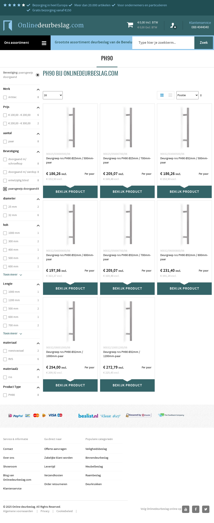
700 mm (13, 325)
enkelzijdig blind (18, 180)
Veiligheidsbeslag (96, 449)
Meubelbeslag (94, 467)
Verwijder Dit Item (38, 75)
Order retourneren (55, 484)
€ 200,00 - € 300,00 (19, 123)
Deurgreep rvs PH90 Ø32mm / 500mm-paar (184, 160)
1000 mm (14, 233)
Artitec (12, 97)
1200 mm (14, 300)
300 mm (13, 241)
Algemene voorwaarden (18, 511)
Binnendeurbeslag (96, 458)
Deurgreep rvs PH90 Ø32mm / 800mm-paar (184, 257)
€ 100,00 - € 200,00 (19, 115)
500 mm (13, 258)
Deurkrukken (93, 484)
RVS (10, 359)
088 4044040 (200, 27)
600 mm (13, 266)
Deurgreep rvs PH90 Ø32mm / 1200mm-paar (121, 354)
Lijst (169, 95)
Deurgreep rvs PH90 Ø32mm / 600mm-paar (70, 257)
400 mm (13, 250)
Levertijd (49, 467)
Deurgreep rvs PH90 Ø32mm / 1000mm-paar (64, 354)
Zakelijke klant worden (58, 458)
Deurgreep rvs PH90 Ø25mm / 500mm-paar (70, 160)
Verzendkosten (53, 475)
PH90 (11, 395)
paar (11, 141)
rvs (10, 377)
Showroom (10, 467)
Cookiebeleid (64, 511)
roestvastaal (16, 351)
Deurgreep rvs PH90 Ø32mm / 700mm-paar (127, 257)
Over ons (8, 458)
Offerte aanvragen (55, 449)
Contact (8, 449)
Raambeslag (93, 475)
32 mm (12, 215)
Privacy (45, 511)
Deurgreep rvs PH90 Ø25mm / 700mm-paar (127, 160)
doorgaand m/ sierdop (22, 172)
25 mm (12, 207)
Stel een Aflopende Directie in (202, 95)
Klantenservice (12, 489)
